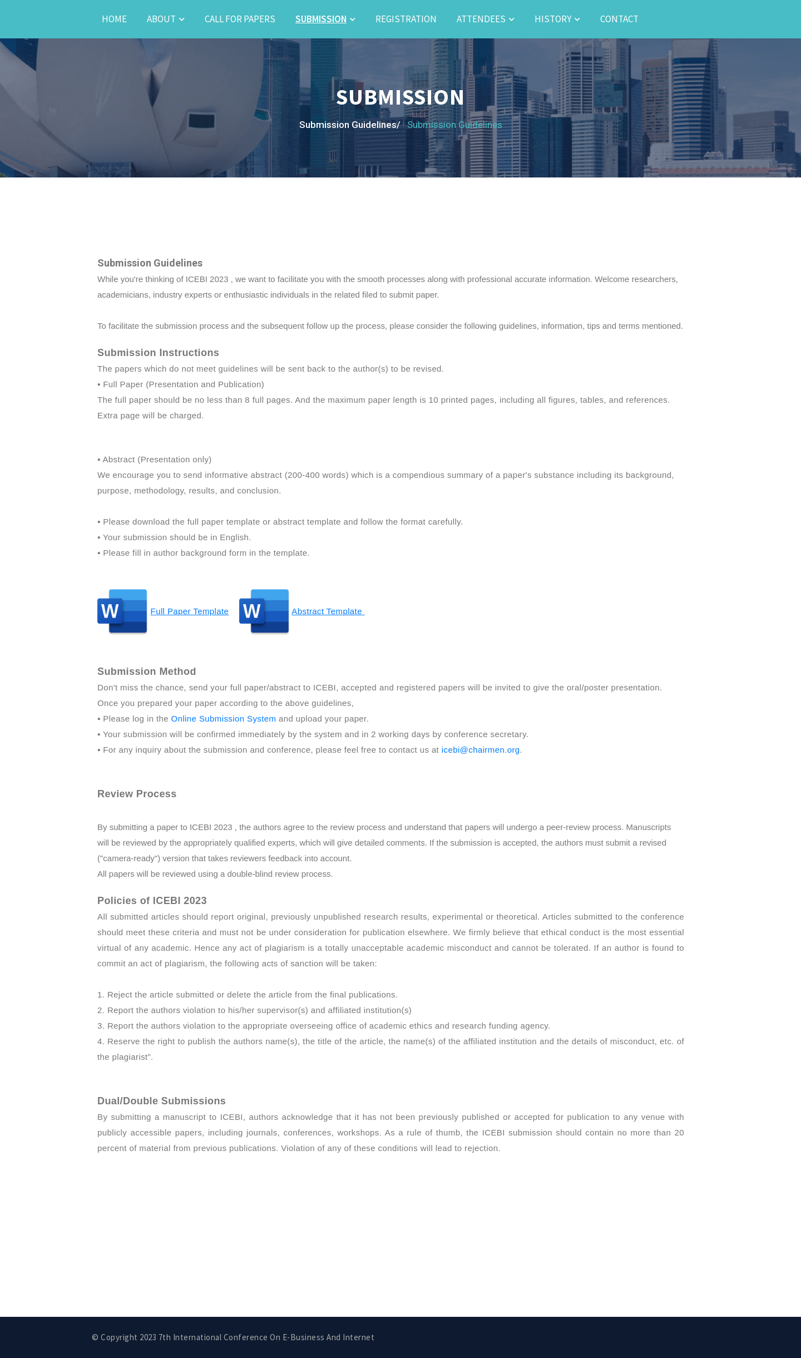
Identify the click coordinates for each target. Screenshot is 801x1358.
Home (114, 19)
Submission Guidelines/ (349, 124)
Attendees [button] (481, 19)
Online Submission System (223, 718)
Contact (619, 19)
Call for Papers (240, 19)
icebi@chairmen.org (481, 749)
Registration (406, 19)
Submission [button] (321, 19)
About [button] (161, 19)
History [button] (553, 19)
